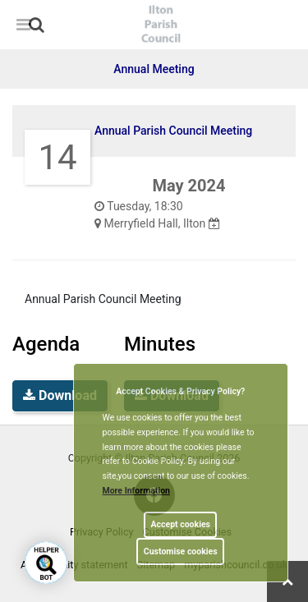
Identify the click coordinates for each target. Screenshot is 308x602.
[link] (36, 24)
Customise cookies (181, 551)
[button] (38, 26)
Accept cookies (180, 524)
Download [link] (60, 395)
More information (137, 490)
